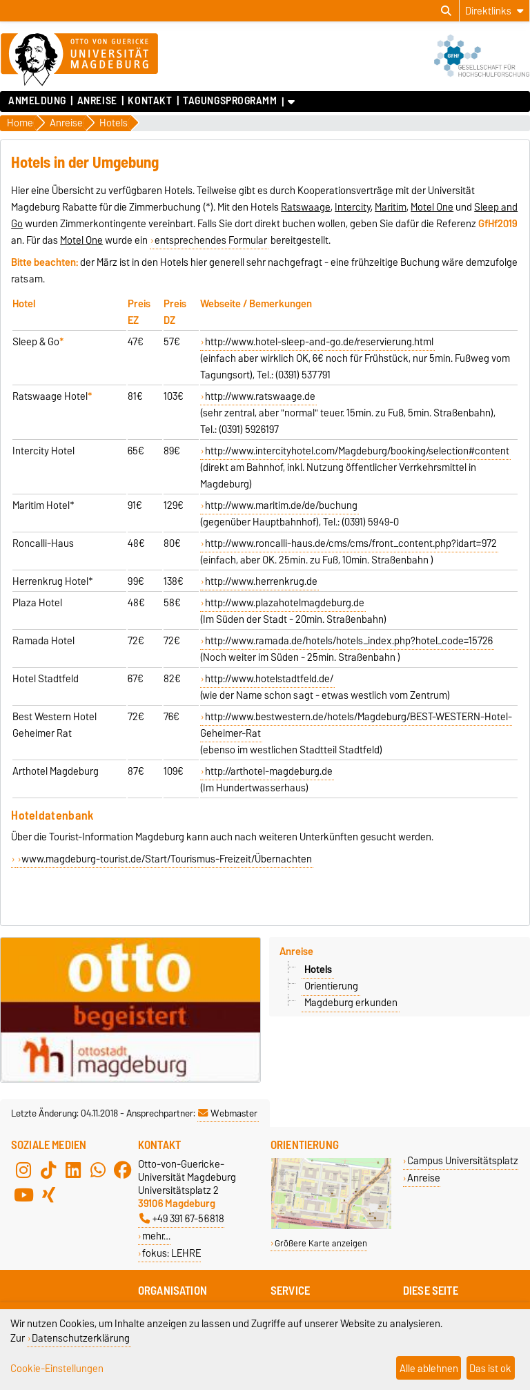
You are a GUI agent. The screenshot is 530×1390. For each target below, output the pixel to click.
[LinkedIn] (73, 1169)
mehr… (156, 1235)
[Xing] (48, 1194)
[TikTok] (48, 1169)
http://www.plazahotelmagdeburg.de (284, 603)
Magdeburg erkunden (351, 1002)
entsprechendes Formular (211, 240)
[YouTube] (23, 1194)
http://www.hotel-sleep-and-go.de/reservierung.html (319, 342)
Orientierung (331, 986)
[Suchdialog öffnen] (446, 11)
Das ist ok (490, 1368)
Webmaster (227, 1113)
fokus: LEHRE (171, 1253)
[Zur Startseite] (79, 60)
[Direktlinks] (494, 10)
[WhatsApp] (98, 1169)
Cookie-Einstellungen (57, 1368)
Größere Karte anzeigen (321, 1243)
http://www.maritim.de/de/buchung (281, 505)
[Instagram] (23, 1169)
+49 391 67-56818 (181, 1218)
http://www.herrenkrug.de (261, 581)
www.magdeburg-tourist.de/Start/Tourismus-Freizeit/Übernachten (166, 859)
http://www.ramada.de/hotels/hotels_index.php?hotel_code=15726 (349, 641)
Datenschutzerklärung (81, 1337)
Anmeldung (37, 101)
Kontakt (150, 101)
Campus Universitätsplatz (462, 1160)
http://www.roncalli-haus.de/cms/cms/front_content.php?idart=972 (351, 543)
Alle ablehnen (429, 1368)
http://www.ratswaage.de (260, 396)
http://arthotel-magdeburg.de (269, 771)
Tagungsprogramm (230, 101)
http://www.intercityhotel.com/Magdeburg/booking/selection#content (357, 451)
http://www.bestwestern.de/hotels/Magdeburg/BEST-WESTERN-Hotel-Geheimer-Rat (356, 725)
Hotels (318, 969)
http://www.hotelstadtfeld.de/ (269, 678)
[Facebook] (122, 1169)
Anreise (97, 101)
